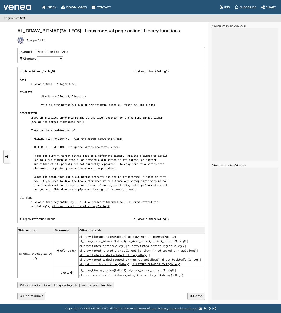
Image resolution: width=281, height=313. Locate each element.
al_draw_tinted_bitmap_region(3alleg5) (156, 246)
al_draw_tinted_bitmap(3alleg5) (102, 246)
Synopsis (27, 51)
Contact (101, 7)
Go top (196, 296)
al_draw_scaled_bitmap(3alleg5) (103, 202)
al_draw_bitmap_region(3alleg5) (54, 202)
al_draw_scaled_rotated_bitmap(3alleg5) (81, 206)
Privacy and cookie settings (177, 308)
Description (44, 51)
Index (49, 7)
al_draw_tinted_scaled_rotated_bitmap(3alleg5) (113, 255)
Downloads (74, 7)
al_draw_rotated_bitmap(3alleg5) (152, 236)
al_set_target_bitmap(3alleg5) (60, 121)
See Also (62, 51)
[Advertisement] (244, 94)
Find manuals (31, 296)
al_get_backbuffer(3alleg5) (180, 259)
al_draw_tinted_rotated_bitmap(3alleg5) (108, 250)
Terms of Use (147, 308)
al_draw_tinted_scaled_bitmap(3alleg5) (168, 250)
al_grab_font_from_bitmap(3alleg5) (104, 264)
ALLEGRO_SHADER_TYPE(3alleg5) (156, 264)
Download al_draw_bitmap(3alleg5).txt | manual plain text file (66, 285)
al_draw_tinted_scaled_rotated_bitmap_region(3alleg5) (119, 259)
